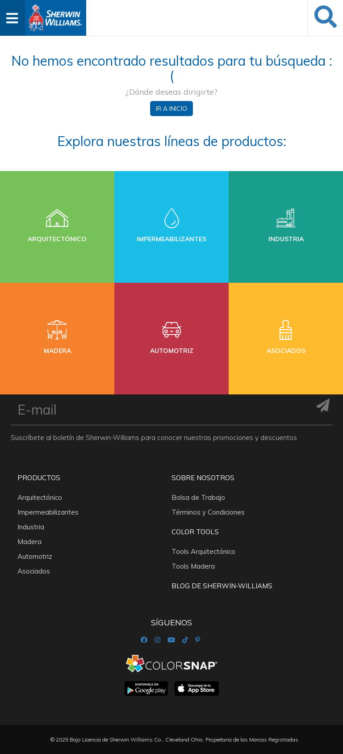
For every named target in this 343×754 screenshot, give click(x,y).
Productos (38, 477)
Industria (30, 527)
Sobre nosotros (203, 477)
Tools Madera (193, 566)
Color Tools (195, 532)
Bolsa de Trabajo (198, 497)
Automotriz (34, 556)
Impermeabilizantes (48, 512)
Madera (29, 541)
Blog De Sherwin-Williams (222, 586)
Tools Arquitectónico (203, 551)
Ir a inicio (171, 109)
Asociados (33, 571)
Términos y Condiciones (208, 512)
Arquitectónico (39, 497)
